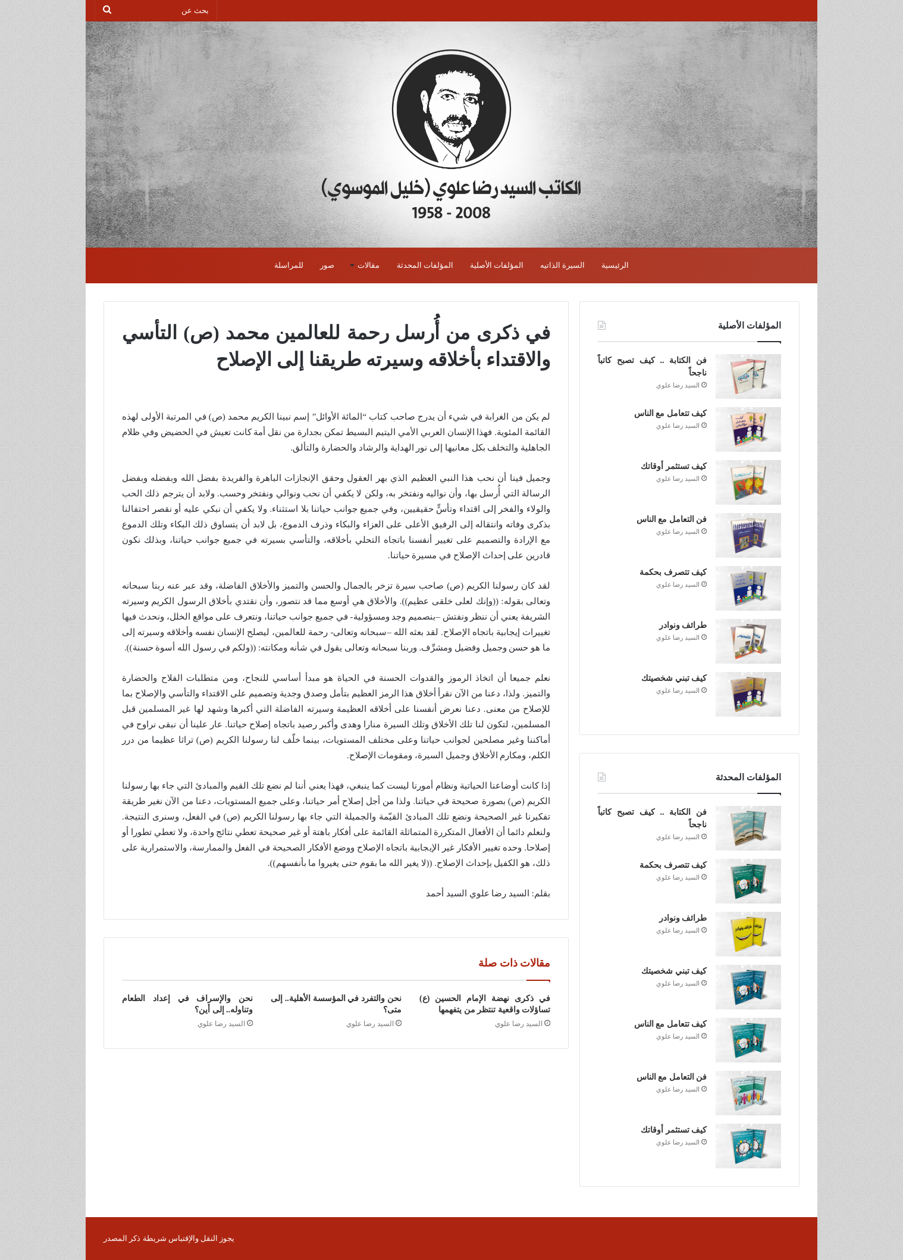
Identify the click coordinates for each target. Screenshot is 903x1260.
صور (327, 265)
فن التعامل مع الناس (672, 519)
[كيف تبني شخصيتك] (748, 694)
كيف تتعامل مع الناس (670, 413)
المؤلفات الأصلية (496, 265)
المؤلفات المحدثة (425, 265)
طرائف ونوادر (683, 625)
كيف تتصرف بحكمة (673, 572)
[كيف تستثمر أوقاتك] (748, 482)
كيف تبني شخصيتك (674, 678)
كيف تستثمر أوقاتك (674, 466)
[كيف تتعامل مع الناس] (748, 429)
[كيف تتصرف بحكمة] (748, 588)
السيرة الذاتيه (562, 265)
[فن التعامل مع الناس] (748, 535)
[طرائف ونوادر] (748, 641)
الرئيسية (615, 265)
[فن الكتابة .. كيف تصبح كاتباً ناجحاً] (748, 376)
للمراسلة (288, 265)
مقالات (369, 265)
